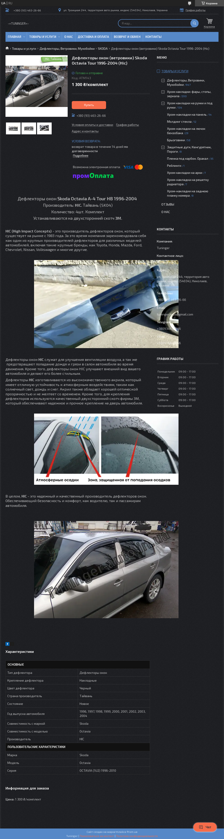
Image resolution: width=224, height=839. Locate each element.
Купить (89, 105)
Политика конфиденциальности (137, 835)
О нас (68, 37)
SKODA (103, 48)
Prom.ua (132, 831)
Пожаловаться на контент (97, 835)
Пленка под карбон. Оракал (187, 158)
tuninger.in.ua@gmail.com (175, 314)
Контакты (153, 37)
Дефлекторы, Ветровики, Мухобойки (67, 48)
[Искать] (194, 23)
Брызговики (176, 140)
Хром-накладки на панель (187, 114)
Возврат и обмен (127, 37)
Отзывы (167, 204)
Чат (205, 827)
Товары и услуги (42, 37)
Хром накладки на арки (184, 173)
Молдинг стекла (179, 121)
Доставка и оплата (93, 37)
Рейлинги (174, 165)
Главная (14, 37)
